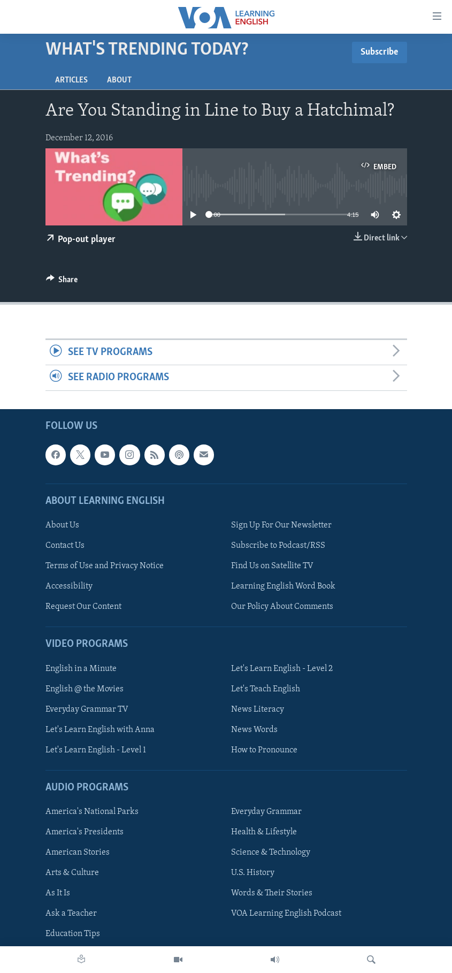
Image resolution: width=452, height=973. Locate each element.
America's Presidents (84, 832)
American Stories (77, 852)
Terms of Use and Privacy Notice (104, 566)
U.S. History (252, 873)
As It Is (57, 893)
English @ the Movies (84, 688)
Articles (71, 80)
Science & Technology (270, 852)
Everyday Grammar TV (86, 709)
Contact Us (65, 545)
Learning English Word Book (283, 586)
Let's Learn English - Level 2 (282, 668)
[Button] (62, 282)
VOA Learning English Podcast (286, 913)
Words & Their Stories (271, 893)
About (119, 80)
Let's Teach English (265, 688)
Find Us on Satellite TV (272, 566)
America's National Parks (92, 812)
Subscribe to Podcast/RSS (278, 545)
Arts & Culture (72, 873)
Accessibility (69, 586)
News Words (254, 729)
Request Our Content (83, 606)
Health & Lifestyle (264, 832)
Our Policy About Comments (282, 606)
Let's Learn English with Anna (100, 729)
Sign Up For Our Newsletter (281, 525)
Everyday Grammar (266, 812)
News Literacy (257, 709)
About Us (62, 525)
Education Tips (72, 934)
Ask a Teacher (71, 913)
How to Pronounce (264, 749)
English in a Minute (81, 668)
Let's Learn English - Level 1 (95, 749)
